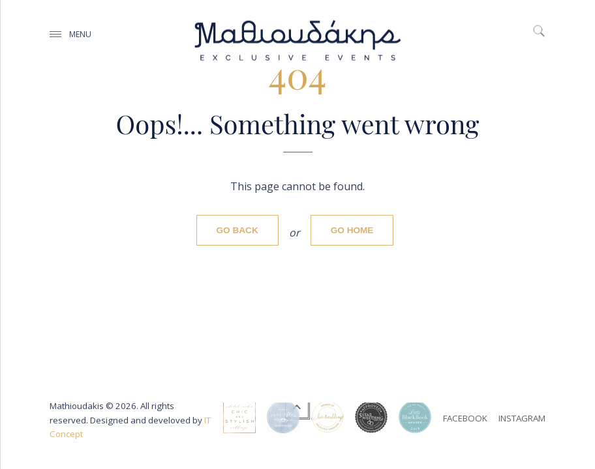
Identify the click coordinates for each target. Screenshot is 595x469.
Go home (352, 230)
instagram (521, 418)
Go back (237, 230)
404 (298, 74)
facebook (465, 418)
